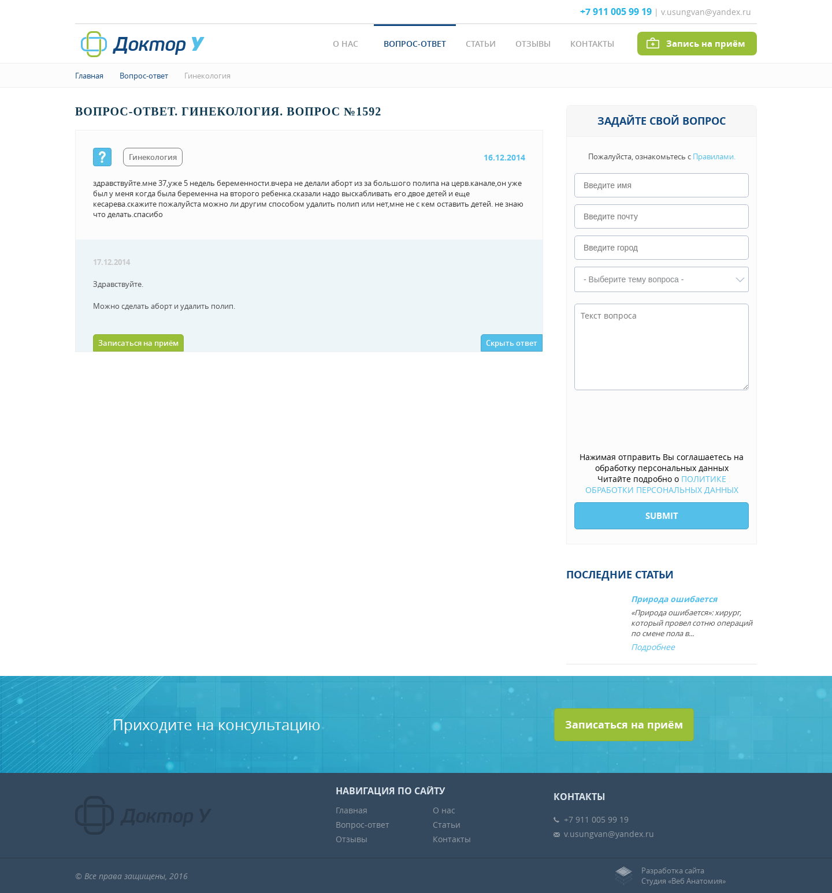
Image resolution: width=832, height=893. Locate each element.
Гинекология (207, 75)
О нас (345, 43)
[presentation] (662, 421)
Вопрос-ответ (415, 43)
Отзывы (533, 43)
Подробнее (653, 646)
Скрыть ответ (511, 343)
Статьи (481, 43)
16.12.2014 (504, 157)
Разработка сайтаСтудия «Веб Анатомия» (683, 875)
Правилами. (714, 156)
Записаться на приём (138, 343)
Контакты (592, 43)
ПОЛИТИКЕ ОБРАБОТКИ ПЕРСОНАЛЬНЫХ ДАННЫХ (661, 484)
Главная (89, 75)
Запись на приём (705, 44)
